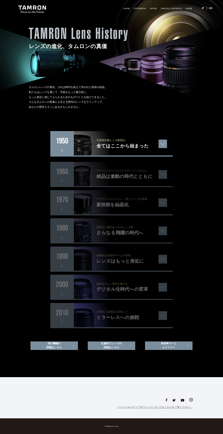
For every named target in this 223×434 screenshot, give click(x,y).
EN (210, 8)
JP (202, 8)
